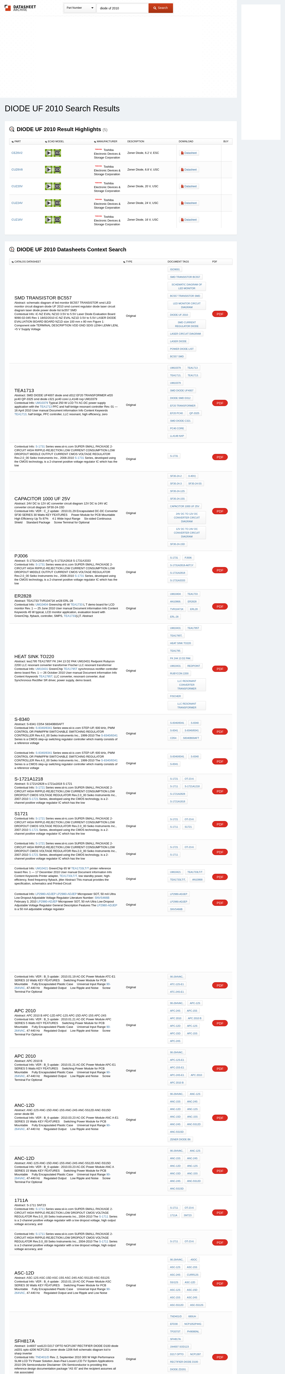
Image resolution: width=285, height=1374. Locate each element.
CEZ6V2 (17, 152)
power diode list (182, 334)
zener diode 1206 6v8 (184, 1250)
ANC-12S (194, 1004)
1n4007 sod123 (179, 1220)
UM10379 (41, 375)
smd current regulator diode (187, 315)
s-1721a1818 (177, 730)
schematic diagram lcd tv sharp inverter (187, 1258)
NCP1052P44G (191, 1202)
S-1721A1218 (190, 718)
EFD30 (174, 1202)
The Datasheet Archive (20, 8)
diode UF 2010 (179, 307)
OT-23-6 (187, 712)
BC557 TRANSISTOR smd (185, 291)
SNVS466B (102, 827)
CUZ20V (17, 186)
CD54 (173, 667)
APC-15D (175, 954)
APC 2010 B (193, 942)
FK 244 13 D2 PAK (180, 597)
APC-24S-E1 (197, 982)
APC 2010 (175, 942)
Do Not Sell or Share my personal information (140, 1359)
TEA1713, (20, 386)
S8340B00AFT (190, 667)
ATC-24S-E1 (177, 915)
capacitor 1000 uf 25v (184, 461)
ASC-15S (191, 1156)
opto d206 (176, 1244)
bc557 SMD (177, 340)
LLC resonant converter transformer (187, 619)
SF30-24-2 (176, 437)
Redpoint (192, 603)
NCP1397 (194, 1226)
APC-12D (175, 948)
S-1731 (40, 407)
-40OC (192, 1150)
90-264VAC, (176, 909)
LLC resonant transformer (187, 637)
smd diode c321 (180, 392)
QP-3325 (193, 386)
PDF (220, 305)
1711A (173, 1105)
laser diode (178, 328)
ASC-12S (175, 1156)
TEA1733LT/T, (68, 806)
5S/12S (174, 1168)
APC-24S (175, 936)
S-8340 (193, 655)
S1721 (187, 757)
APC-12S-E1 (196, 976)
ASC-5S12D (176, 1186)
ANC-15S (175, 1010)
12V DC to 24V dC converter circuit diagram (187, 485)
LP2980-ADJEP (45, 823)
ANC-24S (191, 1010)
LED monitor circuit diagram (187, 299)
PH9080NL (192, 1208)
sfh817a (175, 1214)
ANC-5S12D (193, 1028)
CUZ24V (17, 203)
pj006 (186, 509)
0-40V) (191, 437)
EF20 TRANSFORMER (182, 380)
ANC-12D (175, 1016)
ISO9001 (175, 269)
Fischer (175, 629)
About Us (225, 1359)
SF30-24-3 (176, 443)
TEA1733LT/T (80, 798)
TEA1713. (192, 356)
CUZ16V (17, 219)
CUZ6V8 (17, 169)
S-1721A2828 (177, 724)
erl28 (193, 556)
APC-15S (191, 936)
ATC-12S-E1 (196, 909)
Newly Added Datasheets (69, 1359)
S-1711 (174, 718)
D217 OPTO (176, 1226)
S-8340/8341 (43, 658)
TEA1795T (70, 606)
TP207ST (175, 1208)
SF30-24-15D (177, 494)
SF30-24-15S (177, 455)
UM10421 (41, 798)
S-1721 (40, 717)
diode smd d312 (180, 374)
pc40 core (177, 398)
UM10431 (41, 606)
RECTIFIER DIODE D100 (184, 1232)
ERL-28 (174, 562)
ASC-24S (175, 1162)
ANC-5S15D (177, 1034)
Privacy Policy (99, 1359)
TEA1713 (46, 378)
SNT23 (186, 1105)
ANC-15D (175, 1022)
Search (160, 8)
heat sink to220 (180, 585)
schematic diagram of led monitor (187, 283)
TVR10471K (176, 556)
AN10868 (196, 809)
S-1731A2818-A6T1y (181, 515)
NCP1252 (194, 1244)
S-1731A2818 (177, 521)
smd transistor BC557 (185, 275)
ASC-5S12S (195, 1186)
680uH (191, 1196)
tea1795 (175, 591)
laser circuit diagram (185, 322)
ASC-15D (191, 1174)
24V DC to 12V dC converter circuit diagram (187, 471)
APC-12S (194, 930)
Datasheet (191, 152)
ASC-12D (189, 1168)
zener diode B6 (180, 1040)
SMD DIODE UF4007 (181, 368)
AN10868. (175, 550)
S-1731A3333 (177, 527)
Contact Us (209, 1359)
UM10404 (41, 551)
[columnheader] (26, 141)
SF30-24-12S (177, 449)
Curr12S (191, 1162)
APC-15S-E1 (177, 982)
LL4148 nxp (196, 398)
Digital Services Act (185, 1359)
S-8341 (174, 661)
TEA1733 (77, 551)
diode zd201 (178, 1238)
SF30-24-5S (193, 443)
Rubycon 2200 (179, 609)
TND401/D (42, 1228)
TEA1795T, (46, 614)
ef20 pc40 (176, 386)
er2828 (191, 550)
